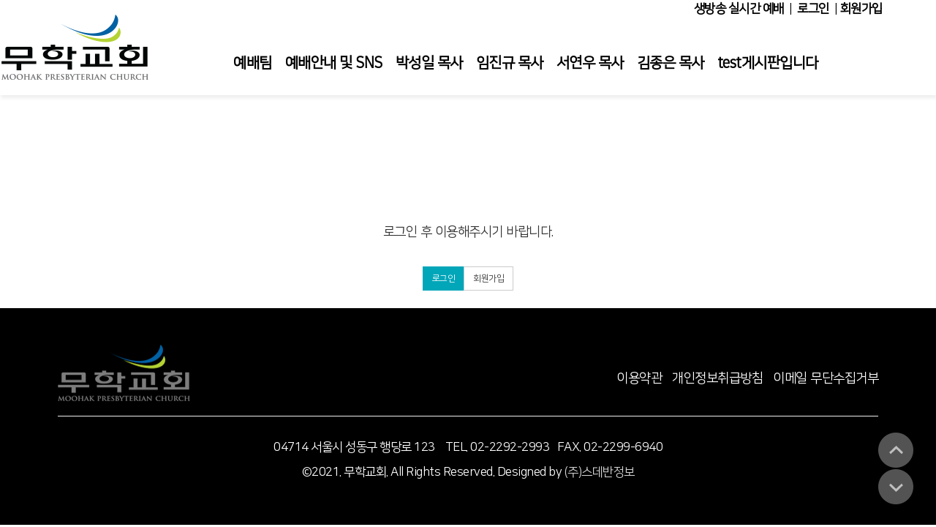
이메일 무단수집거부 (825, 378)
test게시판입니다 (767, 63)
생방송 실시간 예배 (739, 8)
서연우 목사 (590, 63)
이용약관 (639, 378)
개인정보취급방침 (717, 378)
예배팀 (252, 63)
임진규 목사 (509, 63)
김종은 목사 (670, 63)
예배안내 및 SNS (333, 63)
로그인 (813, 8)
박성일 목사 (429, 63)
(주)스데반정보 (600, 472)
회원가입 (861, 8)
